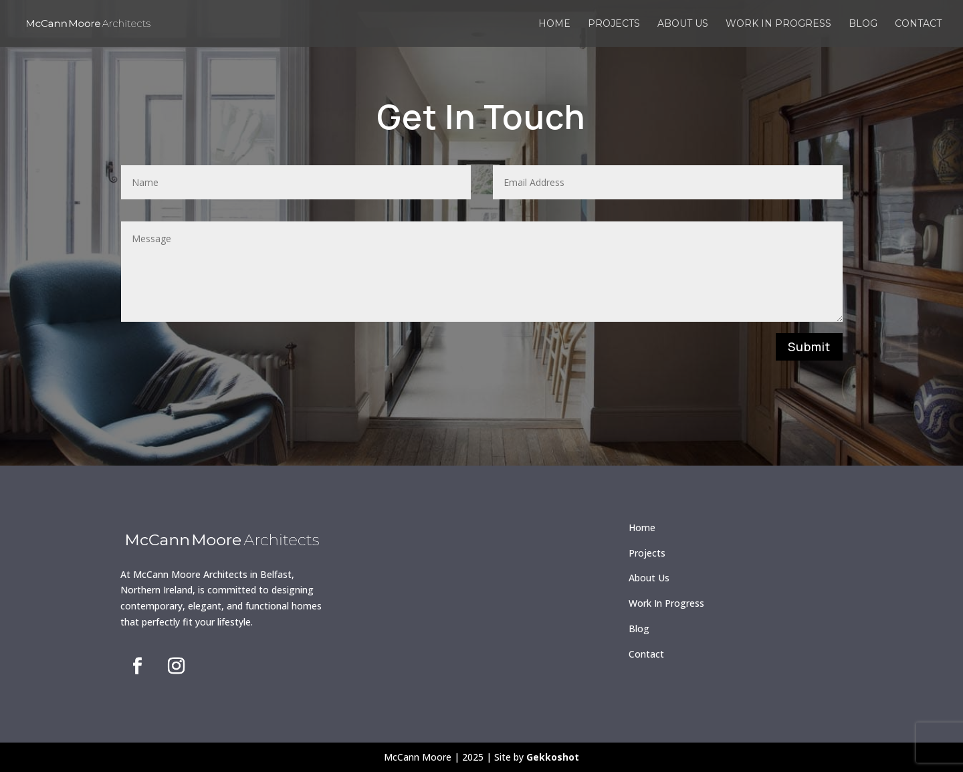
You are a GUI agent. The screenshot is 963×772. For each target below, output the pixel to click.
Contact (918, 24)
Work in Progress (778, 24)
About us (682, 24)
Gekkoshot (552, 757)
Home (554, 24)
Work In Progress (666, 603)
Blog (863, 24)
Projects (614, 24)
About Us (649, 577)
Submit (809, 347)
